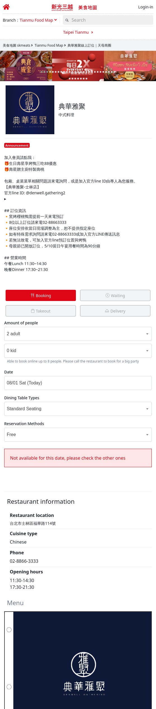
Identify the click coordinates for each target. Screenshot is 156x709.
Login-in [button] (145, 7)
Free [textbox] (11, 434)
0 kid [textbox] (11, 350)
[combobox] (70, 334)
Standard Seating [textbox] (24, 408)
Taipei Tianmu (78, 32)
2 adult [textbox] (13, 333)
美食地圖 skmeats (16, 45)
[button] (38, 20)
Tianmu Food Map (48, 45)
